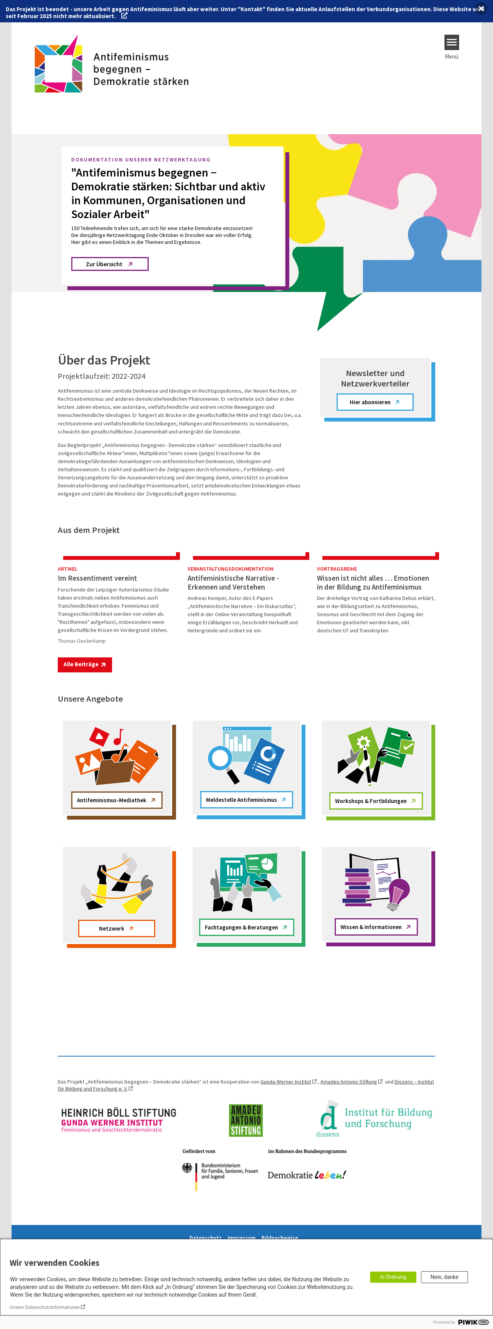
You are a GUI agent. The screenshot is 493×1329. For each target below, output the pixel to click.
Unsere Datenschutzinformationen (45, 1307)
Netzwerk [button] (111, 998)
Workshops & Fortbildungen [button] (371, 871)
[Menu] (451, 42)
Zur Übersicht (104, 264)
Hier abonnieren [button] (370, 402)
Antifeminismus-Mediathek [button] (111, 870)
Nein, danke (444, 1277)
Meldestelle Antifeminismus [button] (241, 870)
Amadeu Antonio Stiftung (348, 1151)
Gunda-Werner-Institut (285, 1151)
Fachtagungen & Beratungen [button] (241, 997)
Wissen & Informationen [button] (371, 997)
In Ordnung (393, 1277)
